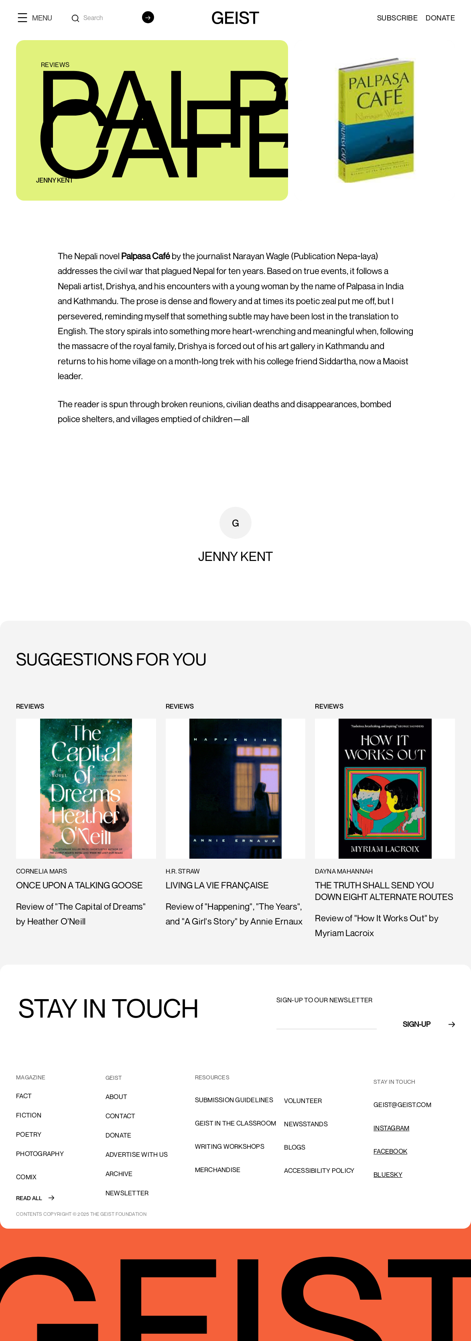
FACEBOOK (390, 1151)
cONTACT (121, 1116)
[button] (38, 17)
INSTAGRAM (391, 1128)
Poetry (29, 1134)
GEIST (114, 1077)
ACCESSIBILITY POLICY (319, 1170)
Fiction (28, 1115)
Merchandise (218, 1170)
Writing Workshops (229, 1146)
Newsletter (127, 1193)
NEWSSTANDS (306, 1124)
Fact (24, 1096)
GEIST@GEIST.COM (402, 1105)
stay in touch (394, 1081)
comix (26, 1177)
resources (212, 1077)
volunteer (303, 1101)
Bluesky (388, 1174)
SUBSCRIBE (397, 17)
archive (119, 1174)
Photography (40, 1154)
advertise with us (137, 1154)
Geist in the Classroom (235, 1123)
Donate (440, 17)
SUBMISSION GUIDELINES (234, 1100)
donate (119, 1135)
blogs (294, 1147)
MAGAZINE (30, 1077)
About (116, 1097)
